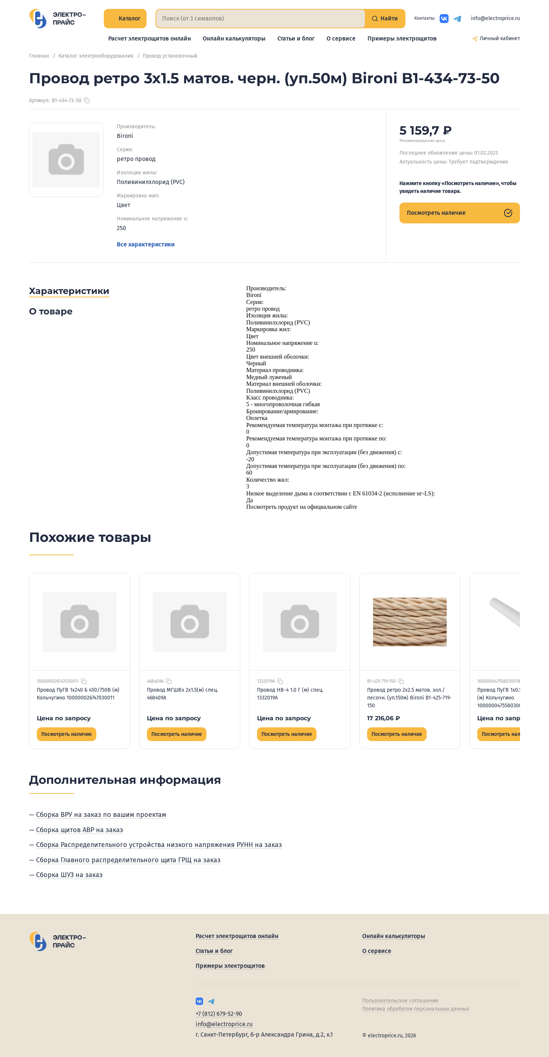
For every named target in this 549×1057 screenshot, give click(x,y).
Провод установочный (170, 56)
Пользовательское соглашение (400, 1001)
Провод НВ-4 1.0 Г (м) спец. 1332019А (290, 694)
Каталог (125, 18)
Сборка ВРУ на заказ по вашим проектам (101, 815)
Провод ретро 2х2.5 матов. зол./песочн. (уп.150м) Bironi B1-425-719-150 (409, 698)
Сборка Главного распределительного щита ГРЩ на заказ (128, 860)
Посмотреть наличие (460, 213)
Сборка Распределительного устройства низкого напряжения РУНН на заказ (159, 845)
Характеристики (69, 290)
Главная (39, 56)
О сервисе (341, 38)
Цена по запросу (64, 718)
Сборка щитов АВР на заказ (79, 830)
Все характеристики (145, 244)
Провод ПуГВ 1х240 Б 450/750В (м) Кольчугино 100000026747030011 (78, 694)
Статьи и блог (296, 38)
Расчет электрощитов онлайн (149, 38)
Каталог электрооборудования (96, 56)
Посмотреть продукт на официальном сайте (301, 507)
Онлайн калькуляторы (234, 38)
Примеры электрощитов (402, 38)
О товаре (51, 311)
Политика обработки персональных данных (415, 1009)
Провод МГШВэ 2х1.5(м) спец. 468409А (182, 694)
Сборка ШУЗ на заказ (69, 875)
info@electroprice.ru (495, 18)
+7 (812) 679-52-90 (219, 1013)
